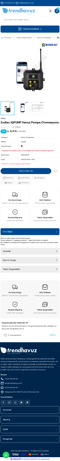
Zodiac (23, 142)
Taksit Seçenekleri (11, 269)
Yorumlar (7, 251)
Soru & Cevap (9, 260)
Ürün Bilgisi (8, 231)
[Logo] (19, 11)
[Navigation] (30, 29)
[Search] (30, 20)
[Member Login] (50, 10)
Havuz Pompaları (27, 137)
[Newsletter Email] (30, 335)
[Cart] (57, 10)
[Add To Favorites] (55, 171)
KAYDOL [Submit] (53, 335)
